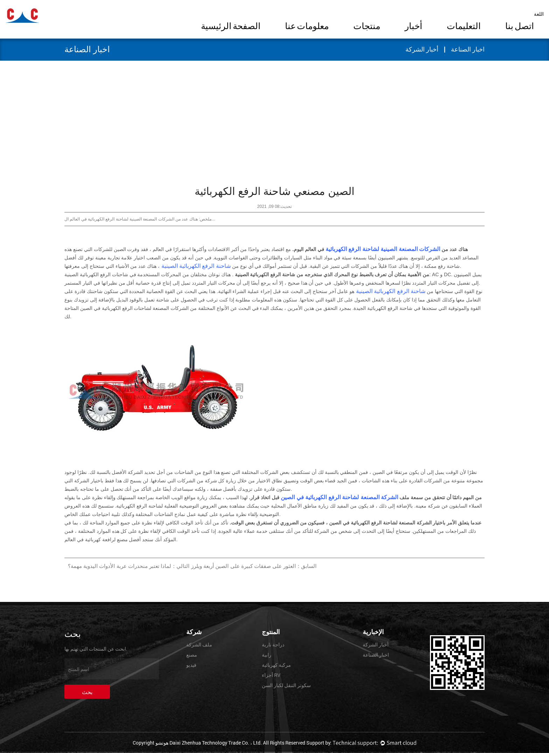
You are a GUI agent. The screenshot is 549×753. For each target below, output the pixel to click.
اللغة (539, 14)
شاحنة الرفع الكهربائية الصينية (195, 266)
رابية (266, 654)
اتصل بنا (519, 27)
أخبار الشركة (422, 49)
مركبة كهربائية (276, 665)
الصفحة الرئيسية (230, 27)
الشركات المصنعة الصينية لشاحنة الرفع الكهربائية (382, 249)
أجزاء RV (271, 675)
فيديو (191, 665)
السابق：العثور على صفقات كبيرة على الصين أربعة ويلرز (254, 566)
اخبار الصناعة (468, 49)
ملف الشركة (199, 644)
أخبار (413, 27)
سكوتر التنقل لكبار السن (286, 685)
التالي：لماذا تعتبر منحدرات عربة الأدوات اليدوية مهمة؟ (128, 566)
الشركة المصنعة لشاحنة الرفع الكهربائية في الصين (338, 497)
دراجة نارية (273, 644)
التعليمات (464, 27)
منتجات (366, 27)
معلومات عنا (307, 27)
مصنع (191, 654)
